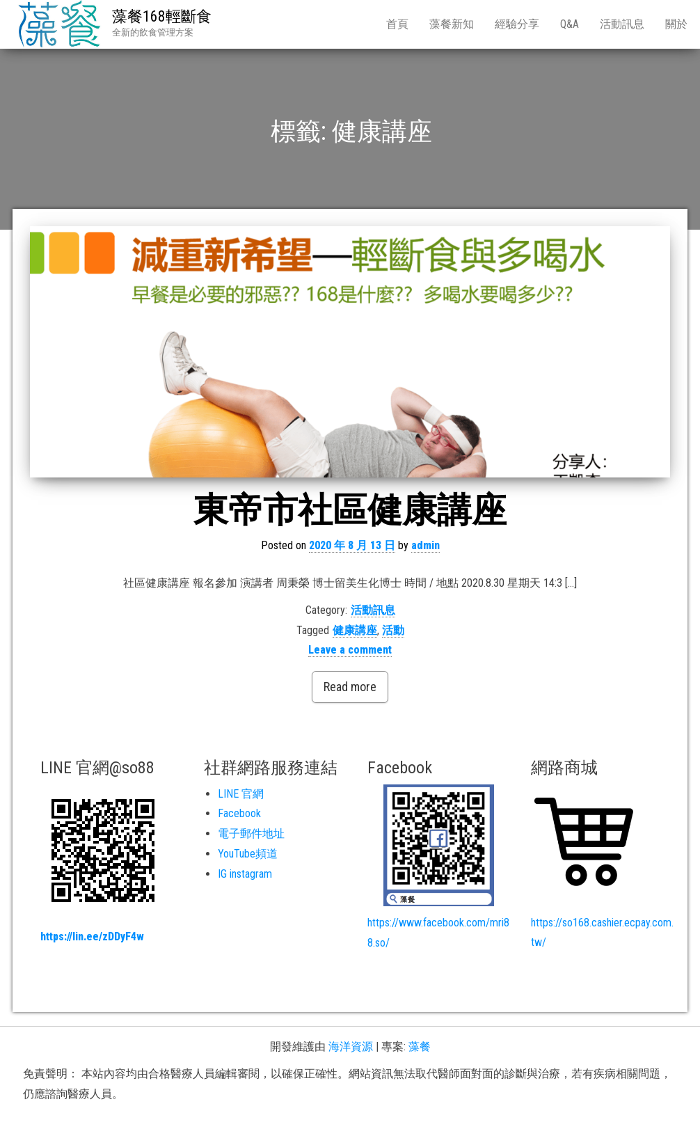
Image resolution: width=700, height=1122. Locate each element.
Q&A (569, 24)
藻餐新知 (451, 24)
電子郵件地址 (251, 833)
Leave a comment (350, 649)
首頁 (397, 24)
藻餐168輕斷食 (162, 16)
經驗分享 (517, 24)
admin (425, 545)
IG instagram (245, 873)
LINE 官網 (241, 793)
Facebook (239, 813)
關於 (676, 24)
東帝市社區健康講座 (350, 510)
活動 (393, 630)
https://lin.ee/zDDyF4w (92, 936)
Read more (350, 686)
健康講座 (355, 630)
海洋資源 (350, 1046)
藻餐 (419, 1046)
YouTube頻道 (248, 853)
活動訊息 (622, 24)
